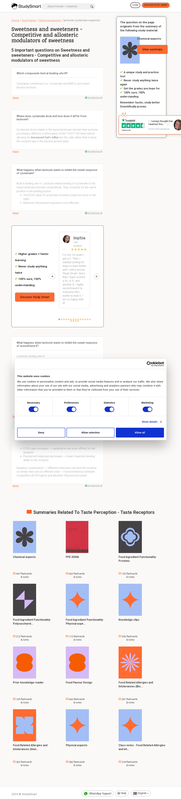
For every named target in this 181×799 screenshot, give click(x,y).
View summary (152, 49)
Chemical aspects (50, 20)
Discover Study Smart (156, 5)
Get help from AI (95, 98)
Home (15, 20)
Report (16, 98)
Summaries (29, 20)
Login (135, 5)
